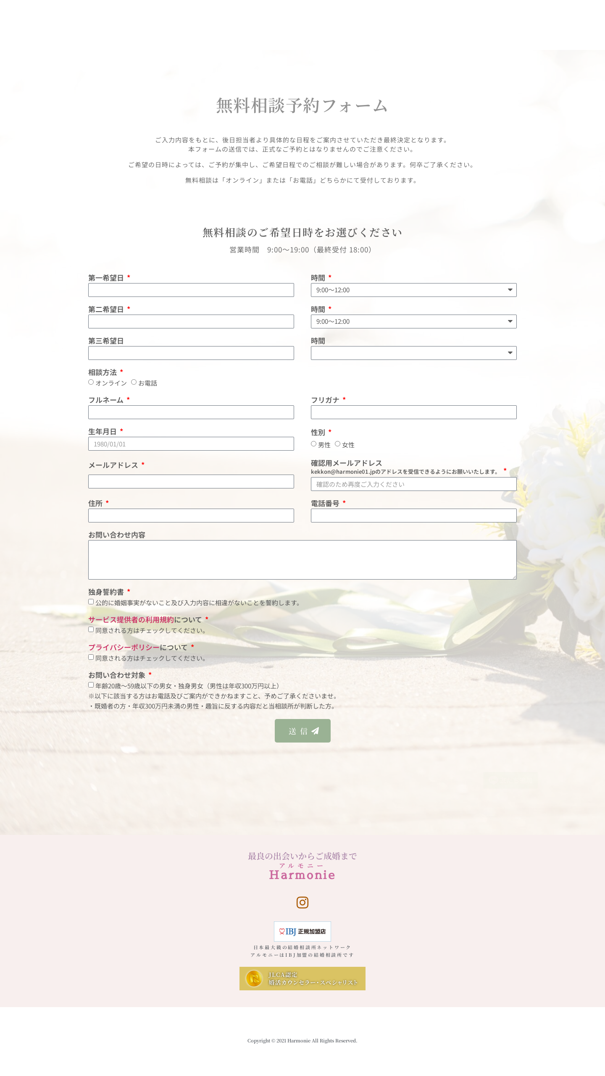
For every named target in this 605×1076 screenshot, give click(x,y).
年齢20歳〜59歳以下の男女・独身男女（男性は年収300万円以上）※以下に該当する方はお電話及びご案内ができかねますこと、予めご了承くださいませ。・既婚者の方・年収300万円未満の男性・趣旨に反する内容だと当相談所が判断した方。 (214, 695)
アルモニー (302, 865)
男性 (324, 445)
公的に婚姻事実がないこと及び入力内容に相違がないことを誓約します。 (199, 602)
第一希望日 (107, 278)
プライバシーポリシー (124, 647)
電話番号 (326, 503)
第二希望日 (107, 309)
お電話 (147, 382)
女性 (348, 445)
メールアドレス (114, 465)
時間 (319, 278)
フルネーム (106, 400)
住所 (96, 503)
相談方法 (103, 372)
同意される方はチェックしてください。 (152, 630)
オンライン (111, 382)
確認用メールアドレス (406, 467)
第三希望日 (106, 341)
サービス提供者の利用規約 (131, 619)
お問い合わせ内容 (116, 535)
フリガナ (326, 400)
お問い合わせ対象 (117, 675)
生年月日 (103, 432)
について (146, 620)
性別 (319, 432)
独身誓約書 (107, 592)
